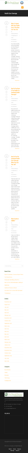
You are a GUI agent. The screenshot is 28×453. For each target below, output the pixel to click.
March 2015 (7, 326)
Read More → (17, 80)
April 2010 (7, 336)
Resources (19, 449)
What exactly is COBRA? (15, 220)
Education (14, 39)
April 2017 (7, 312)
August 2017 (7, 304)
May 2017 (7, 309)
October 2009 (8, 353)
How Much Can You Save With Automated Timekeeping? (13, 292)
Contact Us (17, 450)
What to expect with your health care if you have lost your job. (15, 26)
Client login (12, 450)
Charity (6, 372)
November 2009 (8, 350)
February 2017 (8, 315)
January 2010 (7, 344)
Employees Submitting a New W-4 (12, 279)
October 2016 (7, 320)
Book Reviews (8, 369)
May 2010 (7, 334)
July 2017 (7, 307)
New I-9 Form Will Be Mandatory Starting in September (14, 284)
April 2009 (7, 361)
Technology (7, 377)
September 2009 (8, 355)
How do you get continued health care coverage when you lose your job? (15, 160)
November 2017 (8, 301)
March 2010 (7, 339)
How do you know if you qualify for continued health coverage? (15, 91)
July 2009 (7, 358)
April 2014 (7, 328)
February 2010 (8, 342)
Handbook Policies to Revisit (11, 287)
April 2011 (7, 331)
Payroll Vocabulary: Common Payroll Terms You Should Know (14, 276)
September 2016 (8, 323)
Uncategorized (8, 380)
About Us (10, 449)
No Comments (14, 41)
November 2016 (8, 318)
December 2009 (8, 347)
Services (14, 449)
